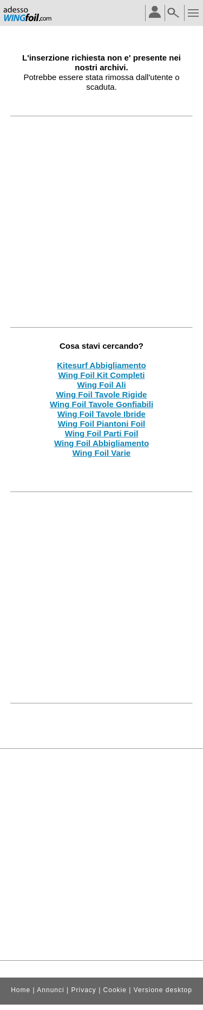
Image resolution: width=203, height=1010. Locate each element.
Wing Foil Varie (101, 452)
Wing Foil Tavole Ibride (101, 413)
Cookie (115, 990)
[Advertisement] (101, 221)
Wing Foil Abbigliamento (101, 443)
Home (20, 990)
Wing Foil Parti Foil (102, 433)
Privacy (83, 990)
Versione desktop (163, 990)
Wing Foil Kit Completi (101, 375)
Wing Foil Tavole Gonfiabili (101, 404)
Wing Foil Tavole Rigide (101, 394)
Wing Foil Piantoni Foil (102, 423)
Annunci (50, 990)
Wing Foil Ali (101, 384)
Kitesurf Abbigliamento (101, 365)
